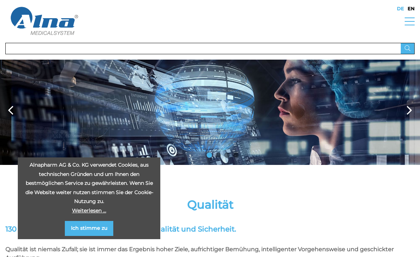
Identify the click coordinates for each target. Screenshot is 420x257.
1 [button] (209, 155)
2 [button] (218, 155)
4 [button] (236, 155)
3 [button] (227, 155)
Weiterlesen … (89, 210)
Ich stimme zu (89, 228)
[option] (210, 112)
